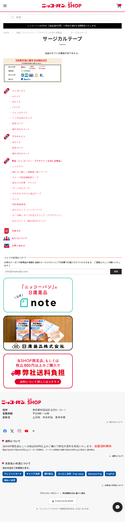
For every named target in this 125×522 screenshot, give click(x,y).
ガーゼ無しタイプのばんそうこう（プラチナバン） (37, 215)
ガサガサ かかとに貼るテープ (26, 193)
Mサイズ (16, 102)
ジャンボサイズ (19, 113)
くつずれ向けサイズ (22, 118)
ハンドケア (17, 166)
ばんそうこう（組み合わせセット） (29, 221)
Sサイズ (16, 96)
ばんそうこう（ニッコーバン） (27, 210)
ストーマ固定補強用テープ (25, 177)
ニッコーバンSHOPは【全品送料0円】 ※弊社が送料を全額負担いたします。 (62, 26)
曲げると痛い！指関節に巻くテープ (29, 172)
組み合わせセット (21, 129)
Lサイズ (16, 107)
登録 (116, 271)
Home (6, 33)
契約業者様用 (18, 204)
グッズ (15, 199)
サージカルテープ (21, 188)
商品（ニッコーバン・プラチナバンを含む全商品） (40, 33)
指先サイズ (17, 123)
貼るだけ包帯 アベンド (24, 183)
